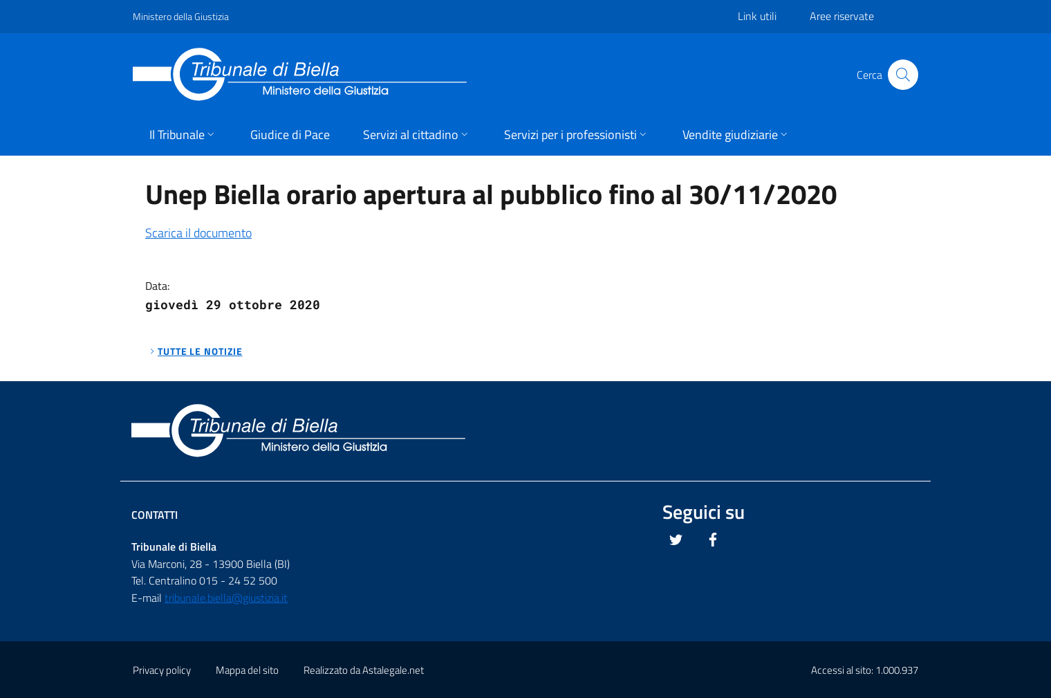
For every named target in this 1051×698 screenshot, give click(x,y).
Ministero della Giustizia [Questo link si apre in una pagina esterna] (181, 16)
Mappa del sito (247, 670)
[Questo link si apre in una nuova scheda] (676, 539)
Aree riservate (842, 16)
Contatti (154, 514)
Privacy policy (162, 670)
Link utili (757, 16)
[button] (183, 136)
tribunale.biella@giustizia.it (226, 597)
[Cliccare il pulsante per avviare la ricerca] (903, 74)
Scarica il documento (198, 232)
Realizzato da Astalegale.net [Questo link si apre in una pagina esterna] (364, 670)
